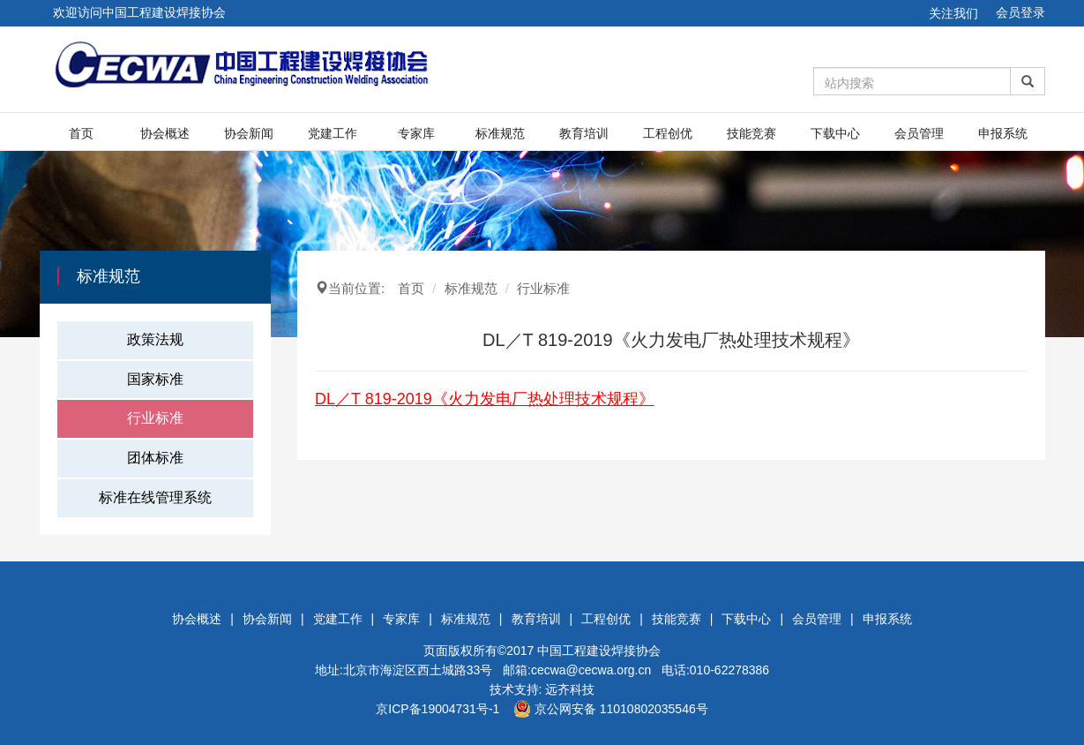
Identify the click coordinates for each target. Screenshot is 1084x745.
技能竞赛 (751, 133)
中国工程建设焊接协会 (599, 650)
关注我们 (953, 13)
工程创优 (667, 133)
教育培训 (584, 133)
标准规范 (500, 133)
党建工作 (332, 133)
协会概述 (165, 133)
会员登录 (1020, 12)
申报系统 (1003, 133)
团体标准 (155, 457)
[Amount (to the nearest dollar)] (912, 81)
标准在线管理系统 (155, 497)
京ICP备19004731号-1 (437, 709)
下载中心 (835, 133)
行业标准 (155, 417)
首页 (81, 133)
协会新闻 (248, 133)
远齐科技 (569, 689)
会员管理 (919, 133)
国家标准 (155, 379)
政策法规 (155, 339)
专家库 (416, 133)
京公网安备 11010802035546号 (610, 709)
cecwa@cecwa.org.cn (591, 670)
